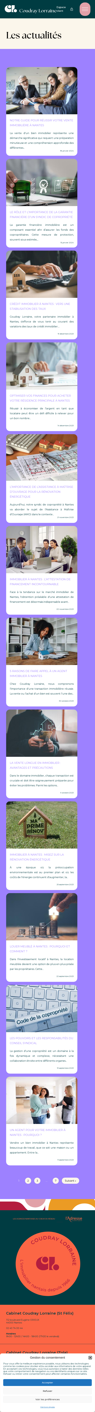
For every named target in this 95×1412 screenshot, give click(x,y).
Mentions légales (47, 1407)
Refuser (47, 1391)
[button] (90, 1357)
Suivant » (70, 1180)
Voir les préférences (47, 1399)
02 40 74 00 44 (14, 1328)
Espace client (65, 9)
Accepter (47, 1382)
